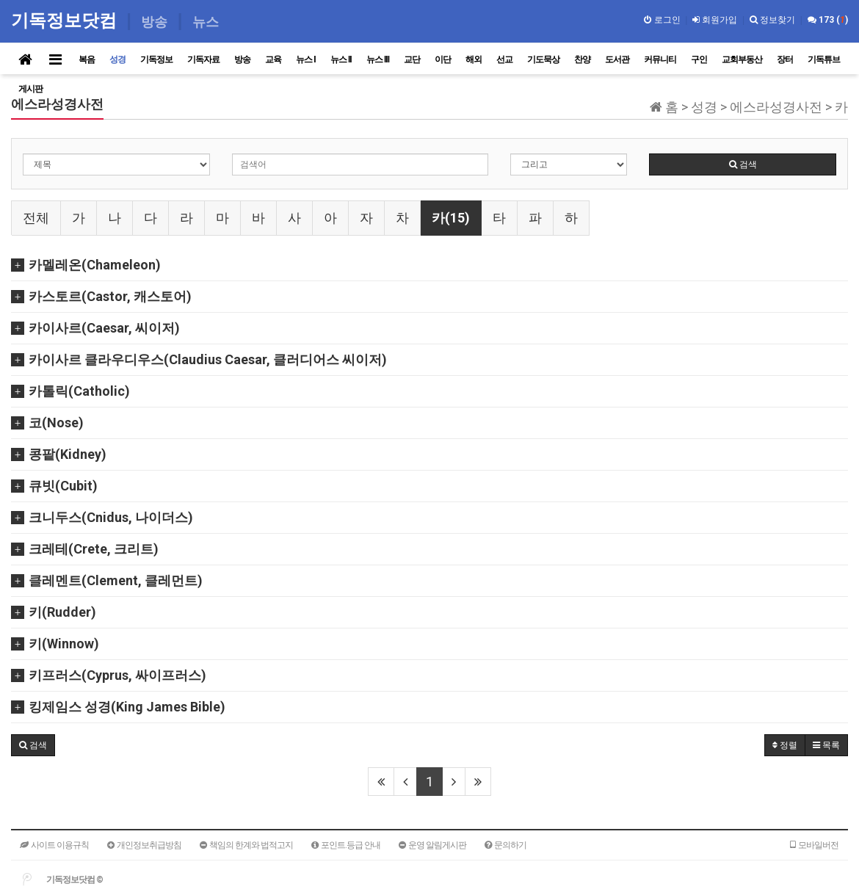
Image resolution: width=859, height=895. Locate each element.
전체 (36, 217)
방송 (242, 59)
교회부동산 (742, 59)
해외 (473, 59)
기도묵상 (543, 59)
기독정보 (156, 59)
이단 (443, 59)
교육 (273, 59)
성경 (117, 59)
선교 (504, 59)
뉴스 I (306, 59)
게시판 (30, 89)
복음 (87, 59)
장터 (785, 59)
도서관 (617, 59)
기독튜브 (824, 59)
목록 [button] (826, 745)
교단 (412, 59)
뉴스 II (341, 59)
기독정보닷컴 (66, 20)
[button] (33, 745)
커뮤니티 (660, 59)
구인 (699, 59)
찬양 (582, 59)
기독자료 (203, 59)
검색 (743, 164)
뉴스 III (377, 59)
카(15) (451, 217)
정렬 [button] (784, 745)
